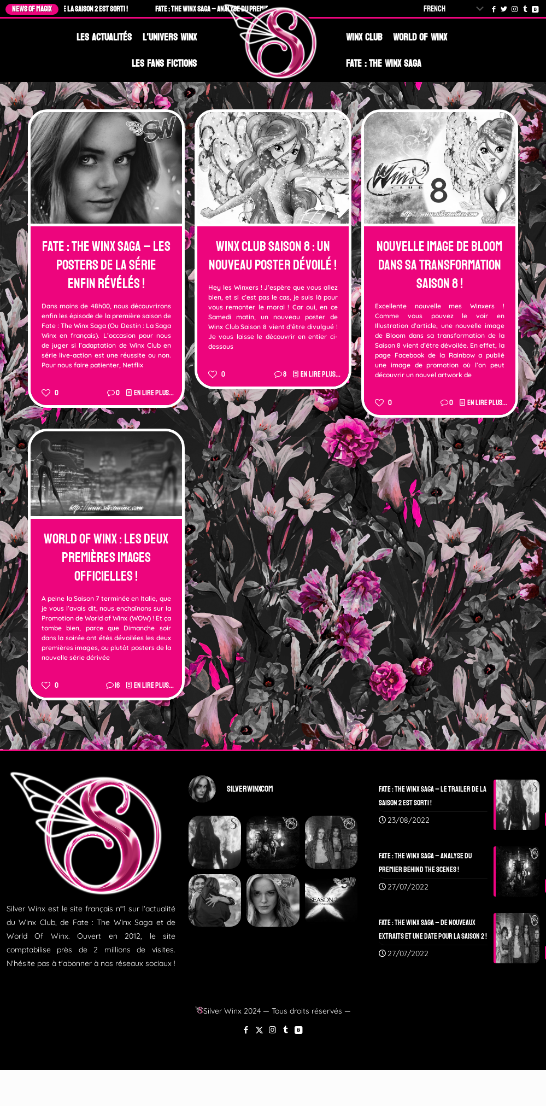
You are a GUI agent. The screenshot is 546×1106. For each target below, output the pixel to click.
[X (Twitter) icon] (259, 1030)
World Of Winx (420, 37)
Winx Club (364, 37)
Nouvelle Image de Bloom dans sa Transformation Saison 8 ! (439, 265)
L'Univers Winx (170, 37)
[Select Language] (456, 9)
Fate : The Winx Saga (383, 63)
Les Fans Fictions (164, 63)
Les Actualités (104, 37)
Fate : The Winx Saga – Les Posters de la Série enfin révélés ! (106, 265)
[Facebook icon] (246, 1030)
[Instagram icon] (272, 1030)
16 (117, 685)
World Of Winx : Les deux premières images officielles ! (106, 557)
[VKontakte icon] (299, 1030)
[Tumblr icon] (285, 1030)
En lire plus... (154, 392)
